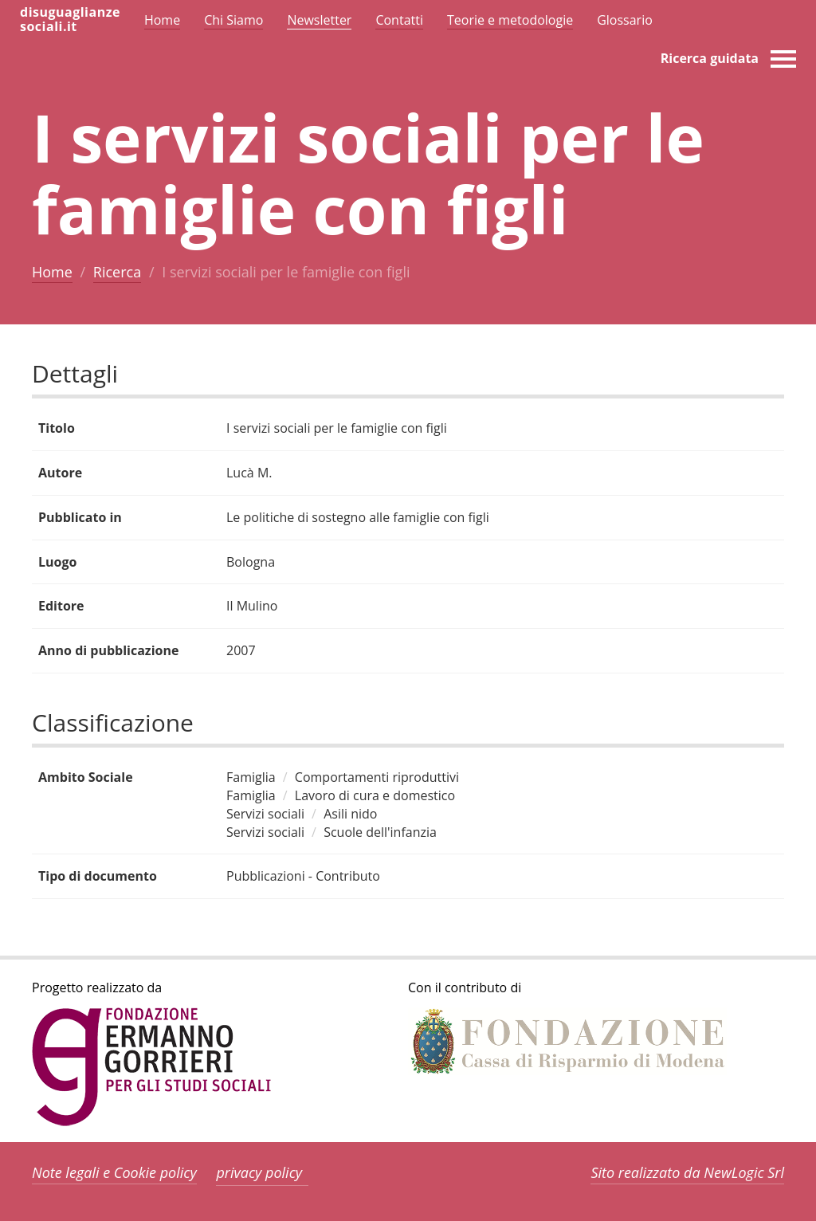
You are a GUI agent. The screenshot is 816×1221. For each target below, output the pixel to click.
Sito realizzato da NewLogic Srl (687, 1172)
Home (52, 271)
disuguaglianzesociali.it (70, 19)
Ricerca (117, 271)
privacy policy (259, 1172)
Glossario (625, 20)
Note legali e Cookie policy (114, 1172)
